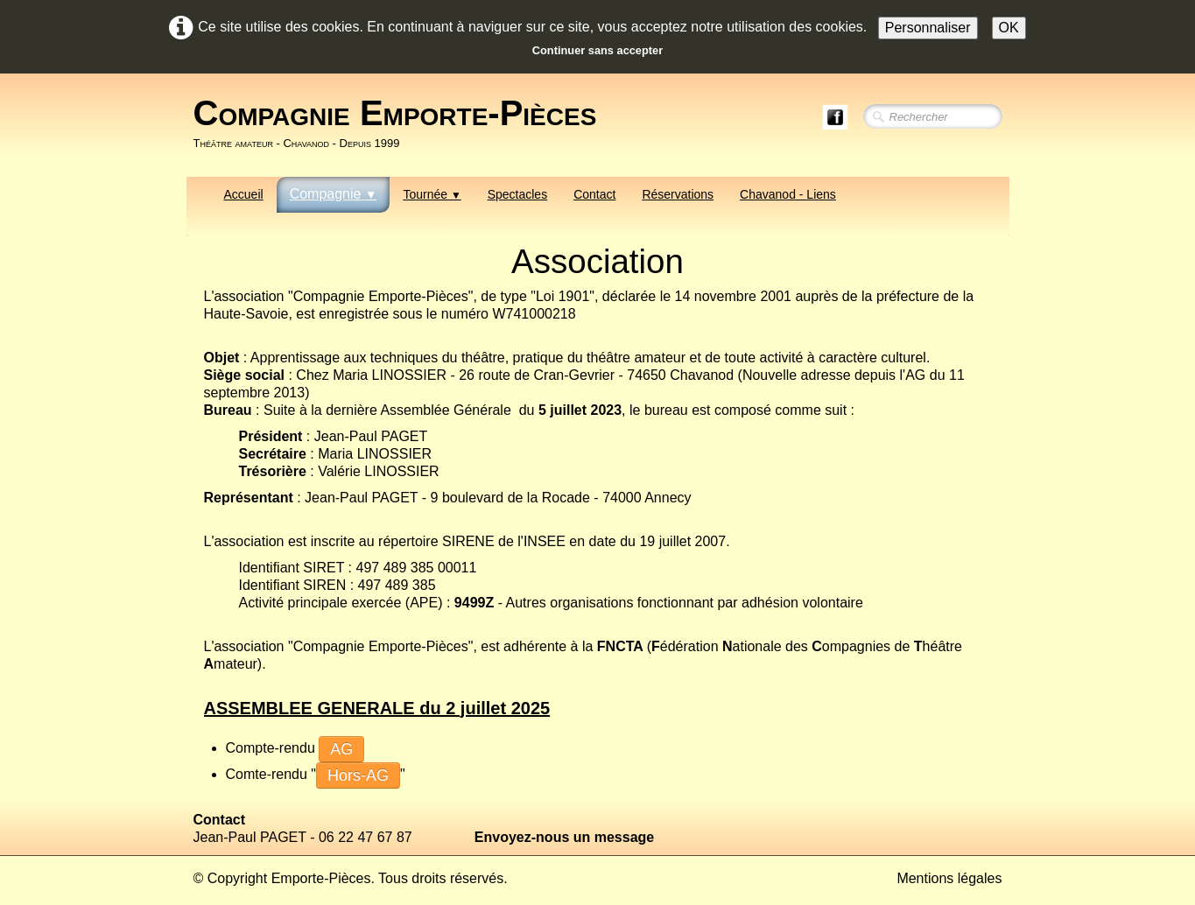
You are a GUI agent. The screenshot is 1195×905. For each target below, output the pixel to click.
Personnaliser (928, 27)
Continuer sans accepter (597, 50)
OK (1009, 27)
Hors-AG (358, 775)
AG (341, 749)
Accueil (244, 194)
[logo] (401, 123)
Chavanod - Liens (788, 194)
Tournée (431, 194)
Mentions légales (949, 878)
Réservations (677, 194)
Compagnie (333, 193)
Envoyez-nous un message (564, 837)
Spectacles (517, 194)
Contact (594, 194)
